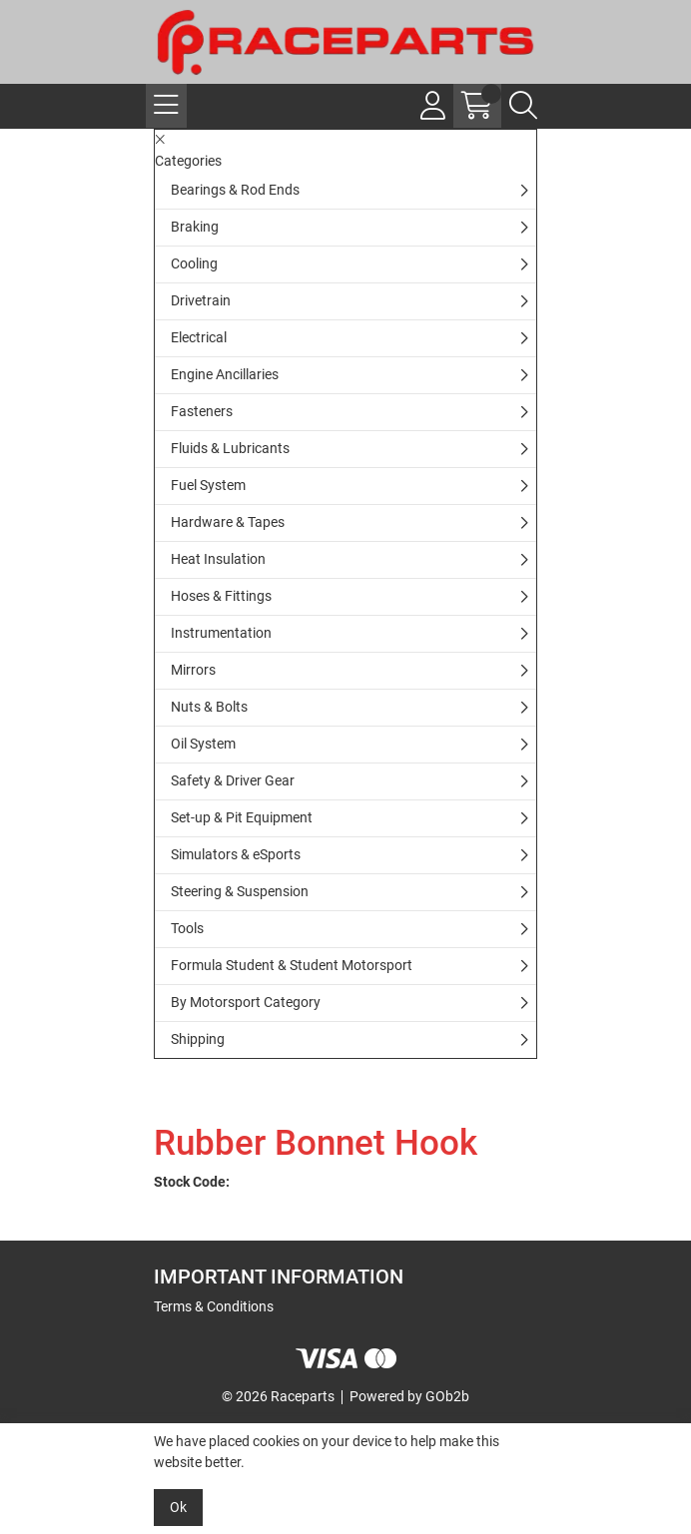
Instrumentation (221, 633)
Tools (187, 928)
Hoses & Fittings (221, 596)
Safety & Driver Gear (233, 780)
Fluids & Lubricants (230, 448)
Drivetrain (201, 300)
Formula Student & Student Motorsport (291, 965)
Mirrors (193, 670)
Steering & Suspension (240, 891)
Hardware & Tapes (228, 522)
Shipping (198, 1039)
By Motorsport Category (246, 1002)
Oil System (203, 744)
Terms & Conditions (214, 1306)
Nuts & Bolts (209, 707)
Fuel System (208, 485)
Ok (178, 1507)
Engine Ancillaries (225, 374)
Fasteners (202, 411)
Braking (195, 227)
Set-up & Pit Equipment (242, 817)
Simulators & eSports (236, 854)
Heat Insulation (218, 559)
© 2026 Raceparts (278, 1396)
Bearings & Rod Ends (235, 190)
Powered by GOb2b (409, 1396)
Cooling (194, 263)
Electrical (199, 337)
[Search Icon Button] (523, 106)
